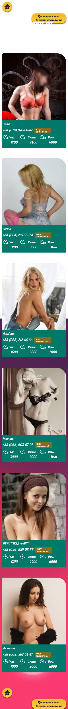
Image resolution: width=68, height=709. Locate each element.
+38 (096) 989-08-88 (27, 550)
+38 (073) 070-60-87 (27, 130)
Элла (6, 124)
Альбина (8, 334)
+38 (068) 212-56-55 (27, 340)
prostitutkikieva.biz (24, 44)
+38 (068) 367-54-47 (27, 655)
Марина (8, 438)
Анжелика (10, 648)
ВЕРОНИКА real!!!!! (16, 543)
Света (7, 229)
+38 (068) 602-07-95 (27, 445)
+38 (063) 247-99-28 (27, 235)
